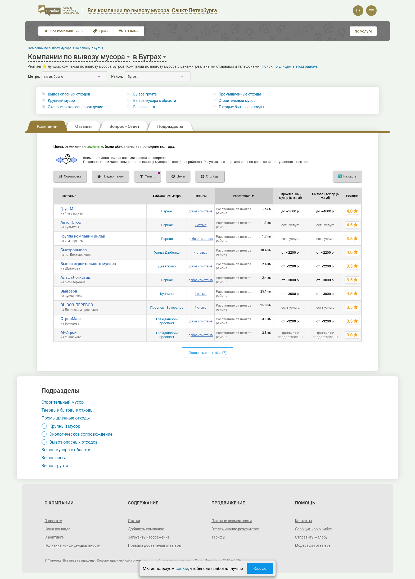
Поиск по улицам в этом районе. (290, 66)
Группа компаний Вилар (82, 236)
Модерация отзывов (313, 545)
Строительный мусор (237, 100)
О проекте (53, 521)
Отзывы (128, 31)
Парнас (167, 211)
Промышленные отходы (240, 94)
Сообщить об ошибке (313, 529)
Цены (101, 31)
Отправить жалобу (311, 537)
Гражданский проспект (167, 321)
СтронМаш (70, 318)
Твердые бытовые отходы (241, 107)
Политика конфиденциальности (72, 545)
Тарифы (218, 537)
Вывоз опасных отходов (69, 94)
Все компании (63, 31)
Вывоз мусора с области (154, 100)
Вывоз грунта (145, 94)
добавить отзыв (200, 211)
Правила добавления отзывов (154, 545)
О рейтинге (54, 537)
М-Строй (68, 332)
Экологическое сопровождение (75, 107)
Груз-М (66, 208)
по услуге (363, 31)
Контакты (303, 521)
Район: (117, 76)
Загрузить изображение (149, 537)
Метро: (34, 76)
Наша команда (57, 529)
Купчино (167, 294)
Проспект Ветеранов (166, 307)
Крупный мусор (61, 100)
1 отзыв (200, 225)
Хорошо (260, 569)
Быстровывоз (73, 250)
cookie (181, 568)
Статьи (134, 521)
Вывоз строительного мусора (88, 263)
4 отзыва (200, 252)
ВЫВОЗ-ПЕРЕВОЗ (76, 305)
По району (83, 48)
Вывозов (68, 291)
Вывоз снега (144, 107)
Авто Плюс (70, 222)
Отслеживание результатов (235, 529)
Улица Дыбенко (167, 252)
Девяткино (167, 266)
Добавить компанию (146, 529)
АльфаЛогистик (75, 277)
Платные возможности (231, 521)
